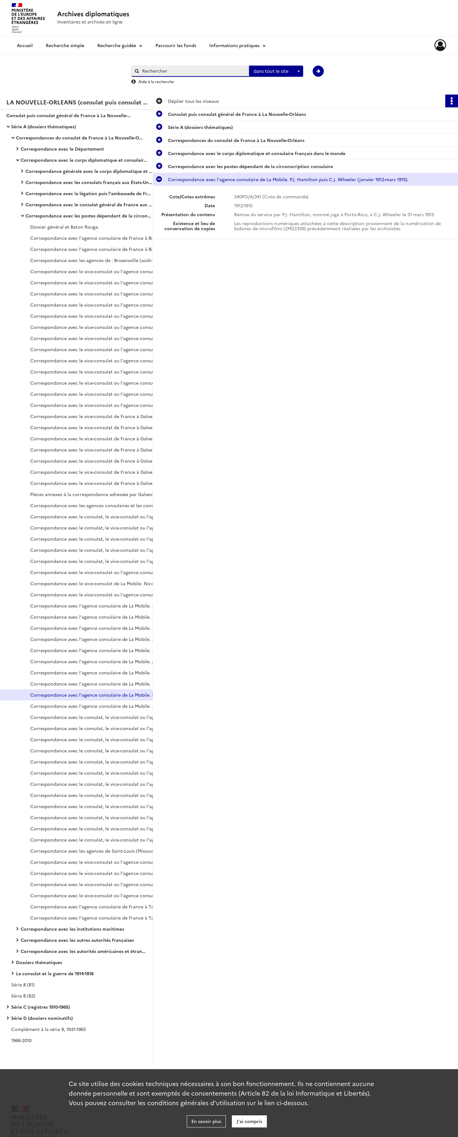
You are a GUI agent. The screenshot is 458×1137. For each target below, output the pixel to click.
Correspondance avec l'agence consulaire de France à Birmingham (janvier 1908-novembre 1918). (93, 249)
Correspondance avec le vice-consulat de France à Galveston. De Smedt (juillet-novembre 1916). (93, 472)
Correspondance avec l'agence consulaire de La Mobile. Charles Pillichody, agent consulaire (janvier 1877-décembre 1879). (93, 639)
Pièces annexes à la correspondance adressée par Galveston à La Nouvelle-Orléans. (93, 494)
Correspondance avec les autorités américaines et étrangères (84, 951)
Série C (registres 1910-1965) (40, 1007)
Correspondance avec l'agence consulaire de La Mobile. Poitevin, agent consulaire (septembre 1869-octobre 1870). (93, 617)
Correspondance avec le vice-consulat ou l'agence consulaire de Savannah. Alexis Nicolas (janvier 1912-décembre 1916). (93, 884)
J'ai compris (249, 1121)
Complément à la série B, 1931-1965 (48, 1029)
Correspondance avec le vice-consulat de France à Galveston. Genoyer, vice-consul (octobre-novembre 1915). (93, 438)
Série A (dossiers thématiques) (43, 126)
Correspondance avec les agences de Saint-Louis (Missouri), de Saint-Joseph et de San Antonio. (93, 851)
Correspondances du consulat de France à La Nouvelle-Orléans (79, 137)
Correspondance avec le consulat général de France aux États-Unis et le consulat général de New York (89, 204)
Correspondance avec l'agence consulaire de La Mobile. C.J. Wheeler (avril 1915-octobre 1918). (93, 706)
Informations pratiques (234, 45)
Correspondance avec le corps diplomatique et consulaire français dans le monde (84, 160)
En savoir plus (206, 1121)
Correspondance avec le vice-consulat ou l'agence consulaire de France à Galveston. (93, 271)
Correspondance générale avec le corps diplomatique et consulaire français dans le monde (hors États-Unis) (89, 171)
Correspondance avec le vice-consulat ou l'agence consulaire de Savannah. (93, 862)
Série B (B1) (23, 984)
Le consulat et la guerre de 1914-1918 (55, 973)
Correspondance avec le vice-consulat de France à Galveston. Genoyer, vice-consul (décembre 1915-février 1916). (93, 449)
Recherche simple (65, 45)
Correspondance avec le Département (62, 149)
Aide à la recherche (156, 81)
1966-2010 (21, 1040)
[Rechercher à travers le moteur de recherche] (193, 71)
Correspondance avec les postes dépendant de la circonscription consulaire (89, 215)
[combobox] (276, 71)
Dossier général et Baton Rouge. (64, 227)
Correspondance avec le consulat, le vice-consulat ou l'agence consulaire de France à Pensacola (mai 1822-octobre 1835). (93, 717)
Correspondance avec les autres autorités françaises (77, 940)
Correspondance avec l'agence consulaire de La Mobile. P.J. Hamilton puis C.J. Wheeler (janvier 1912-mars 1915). (93, 695)
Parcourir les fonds (176, 45)
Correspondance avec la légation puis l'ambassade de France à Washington (89, 193)
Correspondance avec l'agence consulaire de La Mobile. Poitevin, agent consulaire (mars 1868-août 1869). (93, 605)
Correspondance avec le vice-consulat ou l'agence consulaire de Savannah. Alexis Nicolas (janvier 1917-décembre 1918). (93, 895)
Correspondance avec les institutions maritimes (72, 929)
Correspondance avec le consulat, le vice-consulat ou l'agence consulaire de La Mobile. (93, 527)
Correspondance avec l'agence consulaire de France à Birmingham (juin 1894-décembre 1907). (93, 238)
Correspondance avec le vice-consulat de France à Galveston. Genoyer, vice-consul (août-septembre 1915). (93, 427)
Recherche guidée (116, 45)
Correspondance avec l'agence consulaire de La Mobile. (90, 683)
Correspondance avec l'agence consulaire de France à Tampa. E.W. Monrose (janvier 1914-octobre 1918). (93, 917)
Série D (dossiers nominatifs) (42, 1018)
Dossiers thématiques (39, 962)
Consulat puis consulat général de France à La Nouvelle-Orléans (70, 115)
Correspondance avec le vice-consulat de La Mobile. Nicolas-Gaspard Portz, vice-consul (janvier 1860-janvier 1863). (93, 583)
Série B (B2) (23, 995)
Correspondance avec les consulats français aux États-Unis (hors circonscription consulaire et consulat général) (89, 182)
